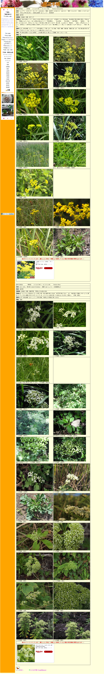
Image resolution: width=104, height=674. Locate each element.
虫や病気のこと (8, 43)
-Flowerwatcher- (7, 92)
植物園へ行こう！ (7, 47)
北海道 (8, 66)
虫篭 (8, 90)
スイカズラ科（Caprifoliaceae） (38, 670)
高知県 (8, 87)
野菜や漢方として (7, 45)
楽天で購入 (48, 267)
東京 (8, 69)
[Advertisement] (7, 189)
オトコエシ (19, 284)
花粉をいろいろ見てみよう (7, 39)
